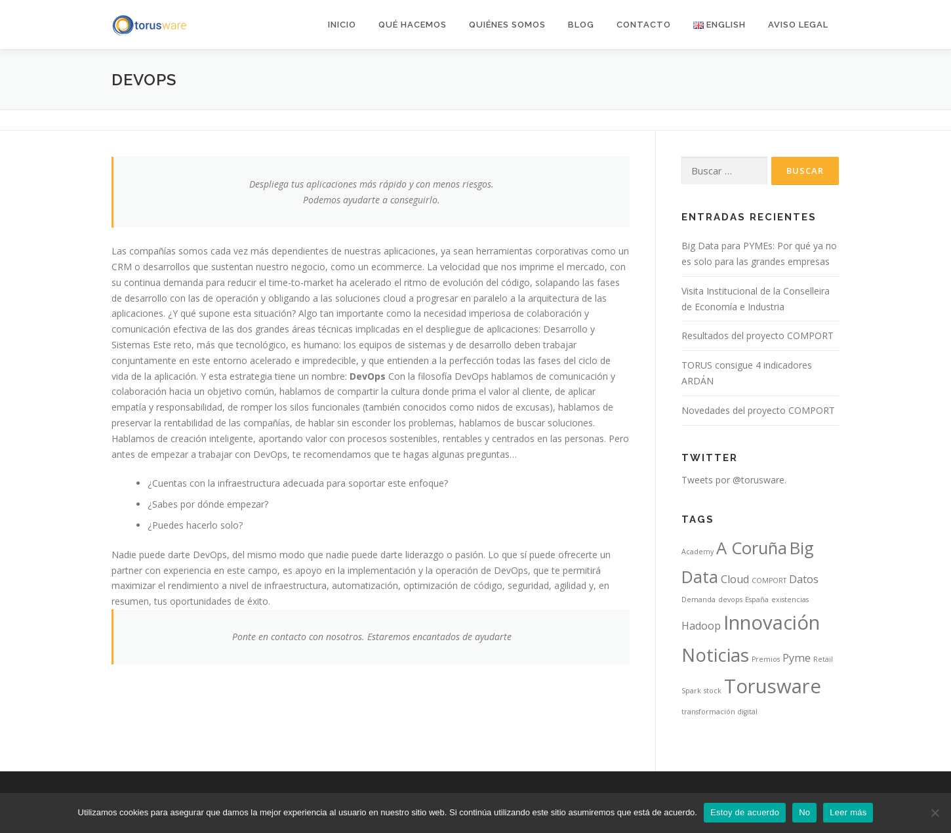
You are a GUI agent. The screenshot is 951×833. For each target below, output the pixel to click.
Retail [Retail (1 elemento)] (823, 659)
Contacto (644, 25)
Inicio (342, 25)
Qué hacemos (412, 25)
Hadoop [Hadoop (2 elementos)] (701, 626)
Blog (581, 25)
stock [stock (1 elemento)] (712, 690)
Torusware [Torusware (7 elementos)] (772, 686)
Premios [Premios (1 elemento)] (766, 659)
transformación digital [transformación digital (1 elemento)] (719, 711)
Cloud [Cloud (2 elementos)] (735, 579)
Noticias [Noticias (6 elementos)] (715, 654)
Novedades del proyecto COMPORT (758, 410)
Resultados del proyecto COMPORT (757, 335)
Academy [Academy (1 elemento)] (697, 551)
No (804, 812)
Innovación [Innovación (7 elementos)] (771, 622)
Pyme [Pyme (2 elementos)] (796, 658)
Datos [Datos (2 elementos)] (804, 579)
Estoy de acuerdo (744, 812)
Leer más (848, 812)
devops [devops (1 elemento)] (730, 599)
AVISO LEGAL (798, 25)
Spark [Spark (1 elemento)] (691, 690)
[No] (934, 812)
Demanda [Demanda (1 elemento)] (698, 599)
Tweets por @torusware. (733, 480)
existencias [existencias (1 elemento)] (790, 599)
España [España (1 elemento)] (757, 599)
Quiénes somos (507, 25)
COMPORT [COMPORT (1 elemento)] (769, 580)
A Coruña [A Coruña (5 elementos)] (751, 548)
